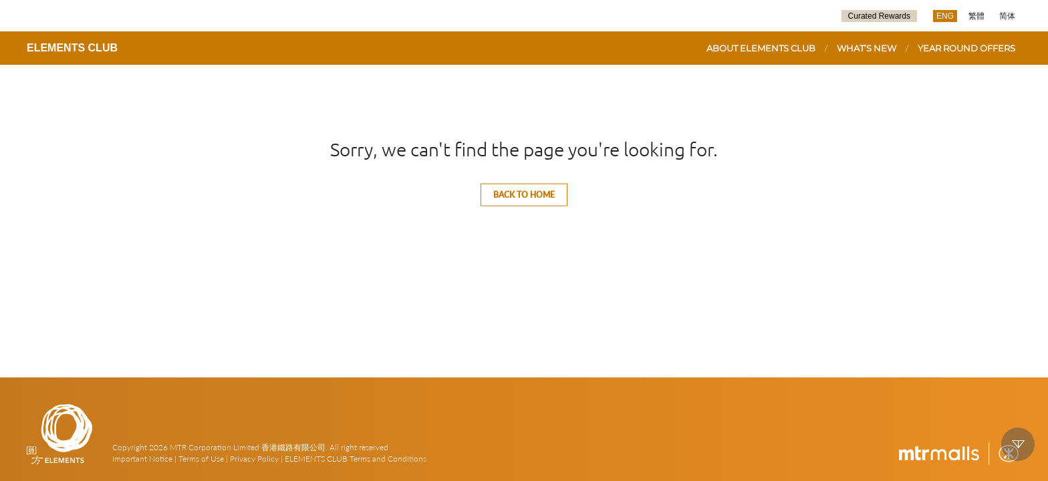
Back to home (524, 195)
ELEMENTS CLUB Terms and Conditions (355, 459)
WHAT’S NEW (866, 48)
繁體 (976, 16)
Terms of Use (201, 459)
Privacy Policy (254, 459)
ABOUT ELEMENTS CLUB (760, 48)
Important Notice (142, 459)
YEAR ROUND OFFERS (966, 48)
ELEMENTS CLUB (72, 47)
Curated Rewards (879, 16)
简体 (1007, 16)
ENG (945, 16)
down (1018, 444)
